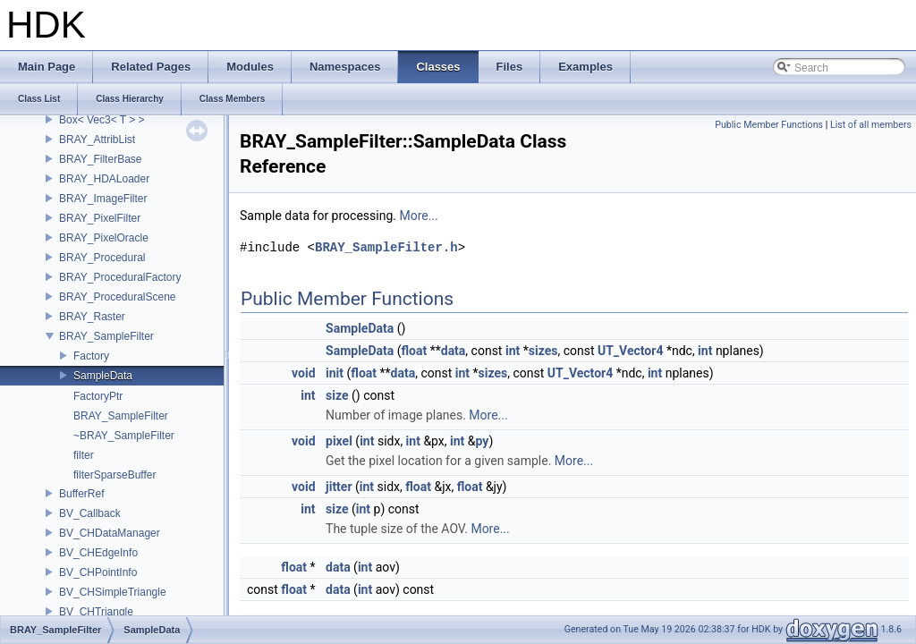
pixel (339, 441)
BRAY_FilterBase (100, 159)
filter (83, 455)
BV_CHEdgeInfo (98, 553)
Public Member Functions (769, 125)
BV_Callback (90, 513)
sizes (543, 350)
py (482, 441)
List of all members (871, 125)
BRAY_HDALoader (104, 179)
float (415, 350)
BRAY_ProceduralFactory (120, 277)
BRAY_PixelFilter (99, 218)
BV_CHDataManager (109, 533)
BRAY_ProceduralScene (117, 297)
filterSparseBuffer (115, 475)
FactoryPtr (98, 396)
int (512, 350)
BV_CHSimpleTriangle (112, 592)
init (335, 373)
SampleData (102, 375)
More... (418, 215)
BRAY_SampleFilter (106, 336)
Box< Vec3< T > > (102, 120)
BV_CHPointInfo (98, 572)
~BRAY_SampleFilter (123, 435)
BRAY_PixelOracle (103, 238)
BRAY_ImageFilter (103, 198)
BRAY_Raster (92, 316)
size (337, 395)
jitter (339, 486)
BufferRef (81, 493)
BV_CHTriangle (96, 612)
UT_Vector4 (630, 350)
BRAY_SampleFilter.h (386, 247)
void (303, 373)
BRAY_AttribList (97, 139)
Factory (91, 356)
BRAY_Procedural (102, 257)
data (453, 350)
